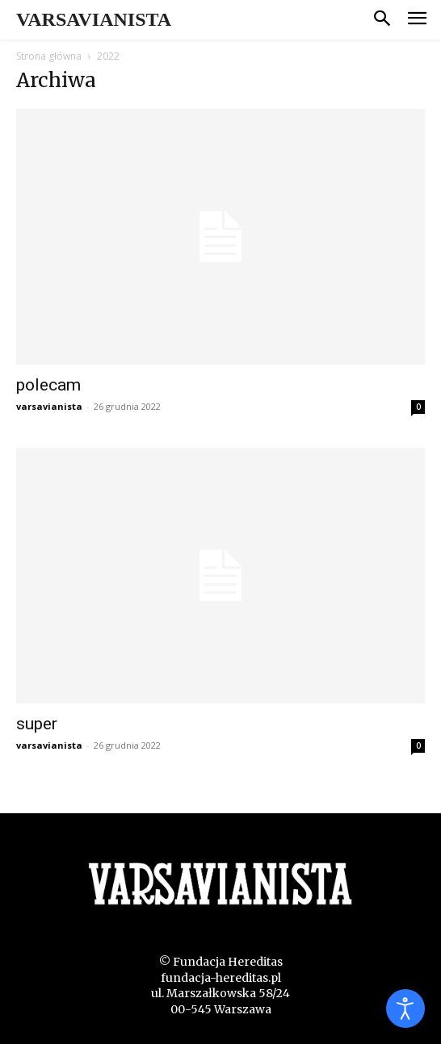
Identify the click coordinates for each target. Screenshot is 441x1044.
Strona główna (49, 56)
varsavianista (49, 406)
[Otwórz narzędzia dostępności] (405, 1008)
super (36, 723)
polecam (48, 385)
